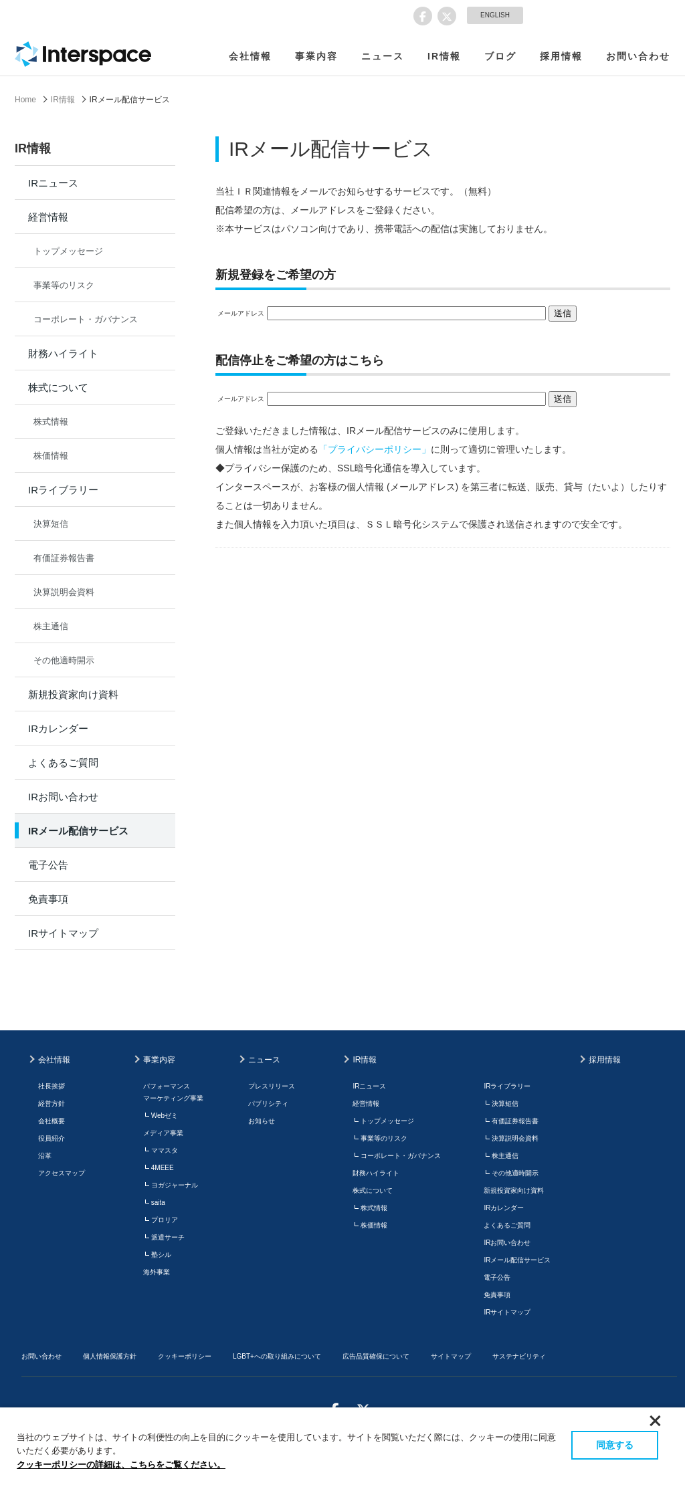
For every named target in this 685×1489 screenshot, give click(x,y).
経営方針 (51, 1103)
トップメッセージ (68, 251)
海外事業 (156, 1272)
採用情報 (561, 56)
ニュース (382, 56)
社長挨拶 (51, 1086)
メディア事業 (163, 1133)
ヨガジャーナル (174, 1185)
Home (25, 99)
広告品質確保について (375, 1356)
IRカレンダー (58, 728)
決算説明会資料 (63, 592)
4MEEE (162, 1167)
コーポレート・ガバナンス (85, 319)
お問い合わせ (638, 56)
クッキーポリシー (184, 1356)
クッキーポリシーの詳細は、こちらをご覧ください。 (121, 1465)
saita (158, 1202)
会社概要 (51, 1121)
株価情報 (50, 456)
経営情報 (48, 217)
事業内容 (316, 56)
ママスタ (164, 1150)
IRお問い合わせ (63, 796)
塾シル (161, 1254)
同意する (614, 1445)
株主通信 (50, 626)
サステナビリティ (519, 1356)
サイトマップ (451, 1356)
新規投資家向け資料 (73, 694)
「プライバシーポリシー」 (374, 449)
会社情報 (250, 56)
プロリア (164, 1220)
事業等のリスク (63, 285)
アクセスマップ (61, 1173)
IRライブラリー (63, 489)
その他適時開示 (63, 660)
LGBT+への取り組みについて (277, 1356)
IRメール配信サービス (78, 830)
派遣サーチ (168, 1237)
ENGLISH (495, 15)
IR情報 (444, 56)
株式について (58, 387)
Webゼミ (164, 1115)
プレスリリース (271, 1086)
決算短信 (50, 524)
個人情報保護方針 (109, 1356)
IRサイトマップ (63, 933)
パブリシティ (268, 1103)
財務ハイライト (63, 353)
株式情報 (50, 422)
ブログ (500, 56)
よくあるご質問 (63, 762)
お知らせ (261, 1121)
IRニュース (53, 183)
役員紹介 (51, 1138)
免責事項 (48, 899)
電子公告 (48, 865)
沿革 (45, 1155)
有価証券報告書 (63, 558)
